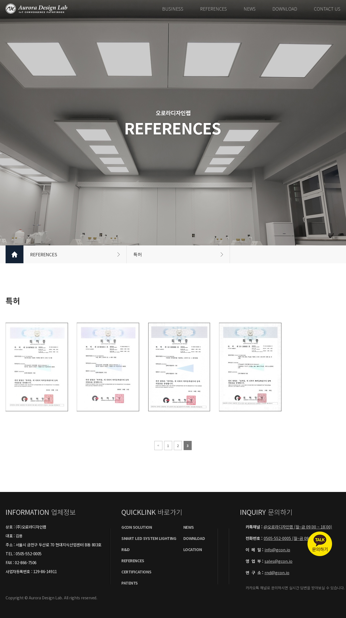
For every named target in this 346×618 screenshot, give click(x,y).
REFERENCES (213, 8)
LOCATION (192, 549)
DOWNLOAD (284, 8)
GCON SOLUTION (136, 527)
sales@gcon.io (278, 561)
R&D (125, 549)
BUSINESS (172, 8)
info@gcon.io (277, 549)
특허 (178, 254)
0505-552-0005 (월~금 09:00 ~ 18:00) (297, 538)
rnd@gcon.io (277, 572)
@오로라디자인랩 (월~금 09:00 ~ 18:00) (298, 527)
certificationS (136, 571)
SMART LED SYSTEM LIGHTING (148, 538)
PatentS (129, 583)
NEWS (250, 8)
